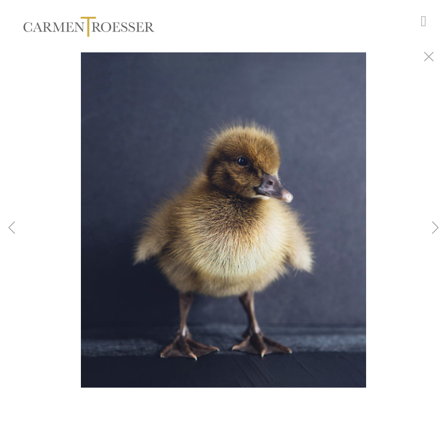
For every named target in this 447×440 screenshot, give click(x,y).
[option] (223, 234)
